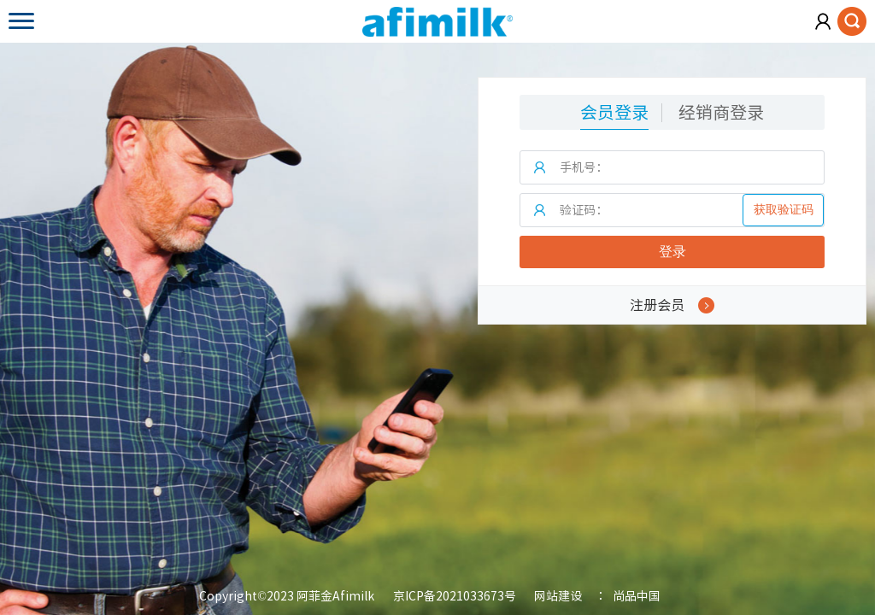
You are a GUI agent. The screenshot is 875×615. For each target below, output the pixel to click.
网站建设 (558, 596)
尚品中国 (637, 596)
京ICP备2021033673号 (454, 596)
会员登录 (614, 111)
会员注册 (823, 21)
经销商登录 (721, 111)
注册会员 (672, 305)
